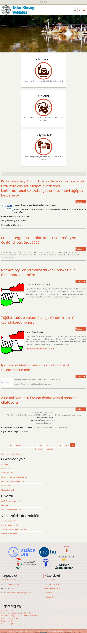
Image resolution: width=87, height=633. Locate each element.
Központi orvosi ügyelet (10, 618)
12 (36, 445)
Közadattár (48, 593)
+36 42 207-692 (14, 584)
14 (48, 445)
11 (29, 445)
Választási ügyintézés (9, 525)
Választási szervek (8, 521)
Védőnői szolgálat (8, 623)
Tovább (81, 202)
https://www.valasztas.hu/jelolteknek (40, 349)
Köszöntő (4, 464)
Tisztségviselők (7, 473)
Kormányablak (49, 580)
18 (73, 446)
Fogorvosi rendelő (8, 610)
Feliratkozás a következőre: (11, 454)
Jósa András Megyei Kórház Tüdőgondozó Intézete (20, 615)
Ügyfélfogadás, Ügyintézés (11, 501)
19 (79, 445)
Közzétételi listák (7, 490)
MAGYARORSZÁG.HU (51, 584)
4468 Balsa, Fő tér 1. (9, 580)
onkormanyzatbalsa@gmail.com (19, 593)
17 (67, 445)
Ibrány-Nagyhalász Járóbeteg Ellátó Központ (18, 613)
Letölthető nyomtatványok (11, 510)
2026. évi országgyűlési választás (14, 529)
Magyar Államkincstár (52, 588)
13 (42, 445)
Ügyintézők (5, 505)
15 (54, 445)
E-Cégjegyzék (49, 597)
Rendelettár (5, 468)
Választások (5, 486)
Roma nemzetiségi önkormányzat (14, 477)
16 (61, 445)
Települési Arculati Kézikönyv (12, 481)
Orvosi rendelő (7, 621)
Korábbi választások (9, 534)
